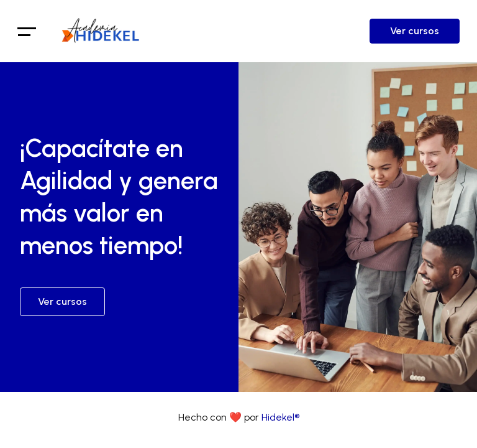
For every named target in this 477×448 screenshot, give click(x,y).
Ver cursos (414, 31)
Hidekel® (280, 417)
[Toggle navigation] (27, 31)
